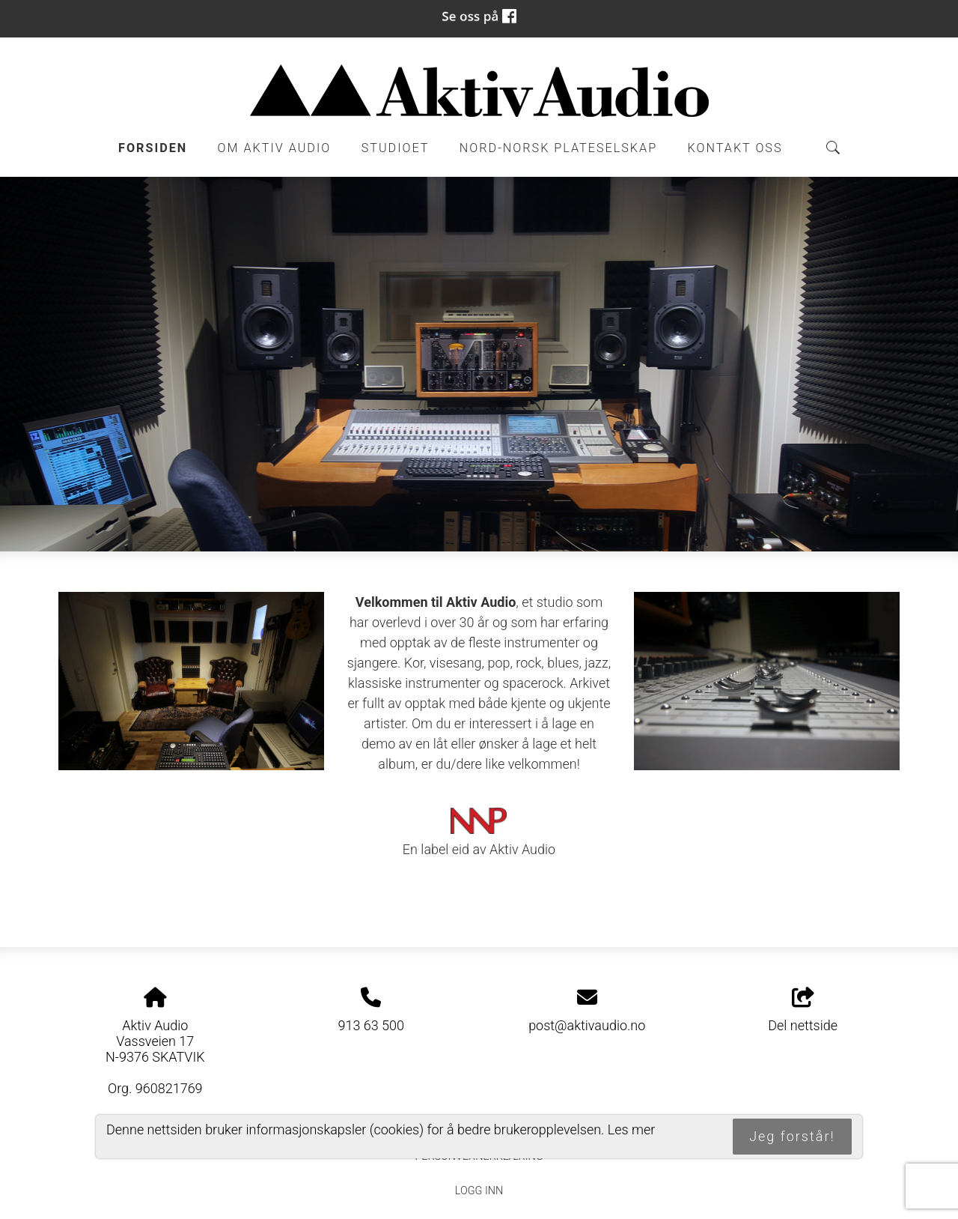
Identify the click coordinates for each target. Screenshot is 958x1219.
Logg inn (479, 1191)
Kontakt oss (735, 148)
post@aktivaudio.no (586, 1025)
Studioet (395, 148)
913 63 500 (371, 1025)
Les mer (632, 1129)
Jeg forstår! (792, 1136)
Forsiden (152, 148)
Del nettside (803, 1010)
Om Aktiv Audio (275, 148)
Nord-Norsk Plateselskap (558, 148)
